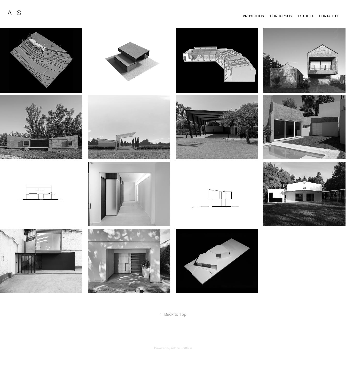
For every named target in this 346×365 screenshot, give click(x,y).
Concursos (281, 16)
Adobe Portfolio (181, 348)
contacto (328, 16)
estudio (305, 16)
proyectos (253, 16)
